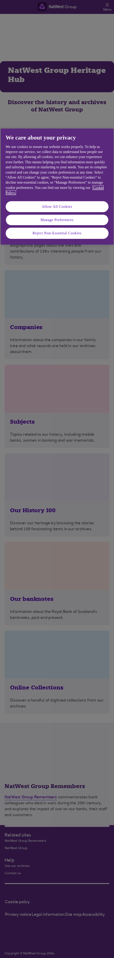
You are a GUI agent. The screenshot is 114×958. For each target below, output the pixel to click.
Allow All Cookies (57, 206)
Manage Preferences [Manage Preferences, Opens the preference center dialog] (57, 220)
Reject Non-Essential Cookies (57, 233)
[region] (57, 186)
